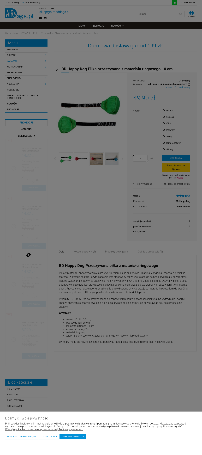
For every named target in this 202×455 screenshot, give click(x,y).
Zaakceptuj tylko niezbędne (21, 436)
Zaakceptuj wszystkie (72, 436)
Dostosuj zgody (49, 436)
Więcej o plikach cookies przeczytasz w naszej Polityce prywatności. (44, 429)
